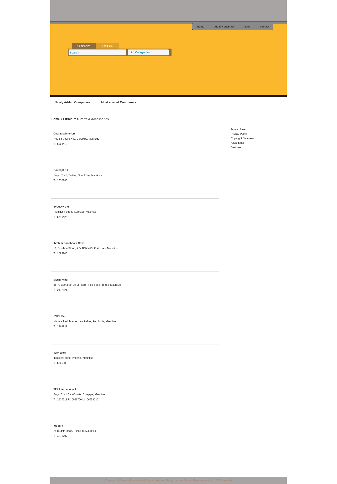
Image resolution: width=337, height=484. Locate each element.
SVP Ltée (59, 316)
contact (264, 26)
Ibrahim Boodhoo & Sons (69, 243)
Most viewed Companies (118, 102)
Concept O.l (61, 170)
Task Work (60, 352)
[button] (148, 52)
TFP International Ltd (66, 389)
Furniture (69, 119)
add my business (224, 26)
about (247, 26)
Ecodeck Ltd (61, 206)
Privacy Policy (239, 133)
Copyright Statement (242, 138)
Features (236, 147)
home (200, 26)
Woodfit (58, 425)
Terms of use (238, 129)
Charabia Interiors (65, 133)
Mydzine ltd (60, 279)
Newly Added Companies (72, 102)
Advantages (237, 142)
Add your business (259, 102)
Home (55, 119)
